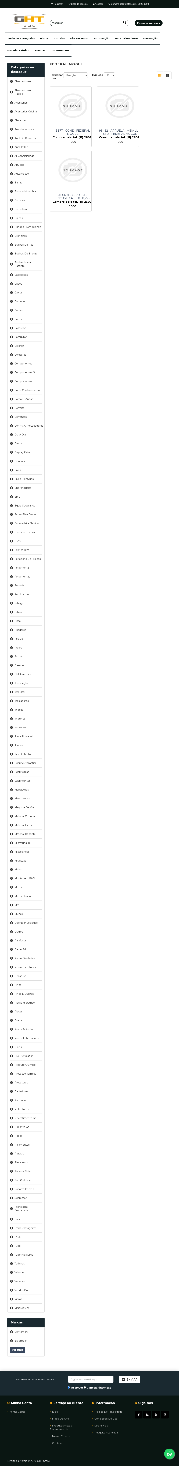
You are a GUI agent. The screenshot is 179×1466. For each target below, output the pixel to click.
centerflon (21, 1331)
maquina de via (24, 807)
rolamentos (22, 1144)
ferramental (22, 567)
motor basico (23, 896)
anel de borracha (25, 138)
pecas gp (20, 976)
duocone (20, 461)
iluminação (150, 38)
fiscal (18, 621)
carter (18, 319)
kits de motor (79, 38)
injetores (20, 718)
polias (18, 1047)
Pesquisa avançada (105, 1432)
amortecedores (24, 129)
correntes (21, 416)
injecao (19, 709)
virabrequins (22, 1308)
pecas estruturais (25, 967)
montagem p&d (25, 878)
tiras (17, 1219)
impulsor (20, 692)
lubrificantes (22, 780)
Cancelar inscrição (99, 1387)
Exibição (97, 75)
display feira (22, 452)
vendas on (21, 1290)
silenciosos (21, 1162)
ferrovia (19, 585)
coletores (20, 354)
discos (19, 443)
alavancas (21, 120)
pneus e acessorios (26, 1038)
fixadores (20, 629)
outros (19, 931)
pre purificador (24, 1056)
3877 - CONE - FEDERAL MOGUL (73, 132)
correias (59, 38)
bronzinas (21, 235)
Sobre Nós (100, 1425)
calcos (18, 292)
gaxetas (19, 665)
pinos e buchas (24, 993)
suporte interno (24, 1189)
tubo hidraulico (24, 1254)
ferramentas (22, 576)
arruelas (19, 164)
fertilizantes (22, 594)
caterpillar (21, 337)
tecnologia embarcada (21, 1208)
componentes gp (25, 372)
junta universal (24, 736)
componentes (23, 363)
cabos (18, 283)
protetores (21, 1082)
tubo (18, 1245)
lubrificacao (22, 771)
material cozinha (25, 816)
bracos (19, 218)
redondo (20, 1100)
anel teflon (21, 147)
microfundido (23, 842)
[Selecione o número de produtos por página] (109, 75)
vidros (18, 1299)
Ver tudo (17, 1349)
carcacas (20, 301)
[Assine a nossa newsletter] (90, 1379)
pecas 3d (20, 949)
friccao (19, 656)
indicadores (22, 700)
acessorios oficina (26, 111)
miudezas (20, 860)
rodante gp (22, 1127)
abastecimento (24, 81)
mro (17, 905)
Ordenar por (57, 76)
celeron (19, 345)
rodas (18, 1135)
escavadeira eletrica (27, 523)
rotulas (19, 1153)
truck (18, 1237)
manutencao (22, 798)
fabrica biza (22, 550)
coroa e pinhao (24, 399)
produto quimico (25, 1064)
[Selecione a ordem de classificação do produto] (75, 75)
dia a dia (20, 434)
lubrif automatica (26, 763)
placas (18, 1011)
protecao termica (25, 1073)
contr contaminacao (27, 390)
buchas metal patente (23, 264)
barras (18, 182)
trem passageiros (25, 1228)
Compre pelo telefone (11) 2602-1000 (129, 4)
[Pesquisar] (89, 23)
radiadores (21, 1091)
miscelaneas (22, 851)
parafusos (20, 940)
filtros (44, 38)
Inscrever (77, 1387)
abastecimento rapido (24, 92)
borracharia (21, 209)
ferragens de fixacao (28, 558)
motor (18, 887)
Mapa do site (59, 1418)
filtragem (20, 603)
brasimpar (21, 1340)
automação (101, 38)
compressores (23, 381)
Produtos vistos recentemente (61, 1427)
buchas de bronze (26, 253)
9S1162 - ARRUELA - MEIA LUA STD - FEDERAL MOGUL (115, 132)
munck (19, 913)
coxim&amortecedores (28, 425)
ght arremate (60, 50)
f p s (18, 541)
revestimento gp (25, 1118)
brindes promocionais (28, 227)
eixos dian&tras (24, 479)
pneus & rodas (24, 1029)
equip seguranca (25, 505)
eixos (18, 470)
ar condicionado (24, 156)
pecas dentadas (25, 958)
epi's (17, 496)
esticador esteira (25, 532)
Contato (56, 1442)
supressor (21, 1198)
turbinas (20, 1263)
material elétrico (18, 50)
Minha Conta (16, 1411)
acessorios (21, 102)
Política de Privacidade (107, 1411)
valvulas (19, 1272)
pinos (18, 984)
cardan (19, 310)
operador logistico (26, 922)
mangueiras (22, 789)
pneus (18, 1020)
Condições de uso (104, 1418)
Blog (54, 1411)
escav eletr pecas (25, 514)
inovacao (20, 727)
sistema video (23, 1171)
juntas (19, 745)
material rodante (126, 38)
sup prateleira (23, 1180)
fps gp (19, 638)
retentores (21, 1109)
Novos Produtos (61, 1435)
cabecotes (21, 274)
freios (18, 647)
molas (18, 869)
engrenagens (23, 487)
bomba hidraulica (25, 191)
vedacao (20, 1281)
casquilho (20, 328)
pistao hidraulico (25, 1002)
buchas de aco (24, 244)
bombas (39, 50)
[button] (21, 39)
